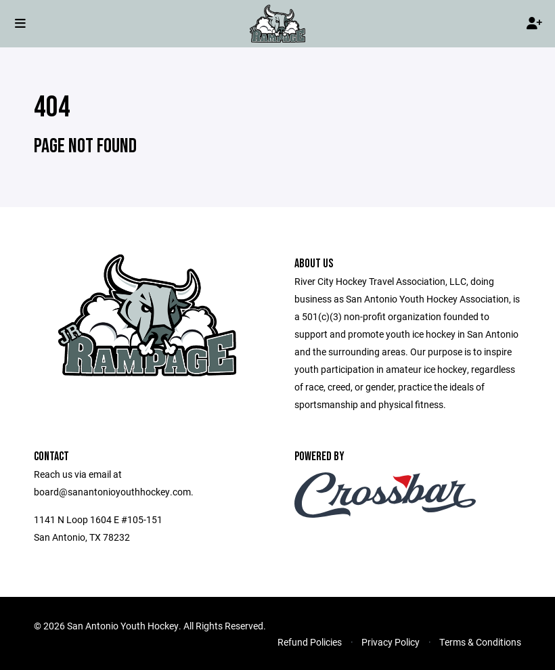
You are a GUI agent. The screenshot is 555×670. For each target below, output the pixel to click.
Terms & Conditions (480, 641)
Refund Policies (310, 641)
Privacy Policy (390, 641)
